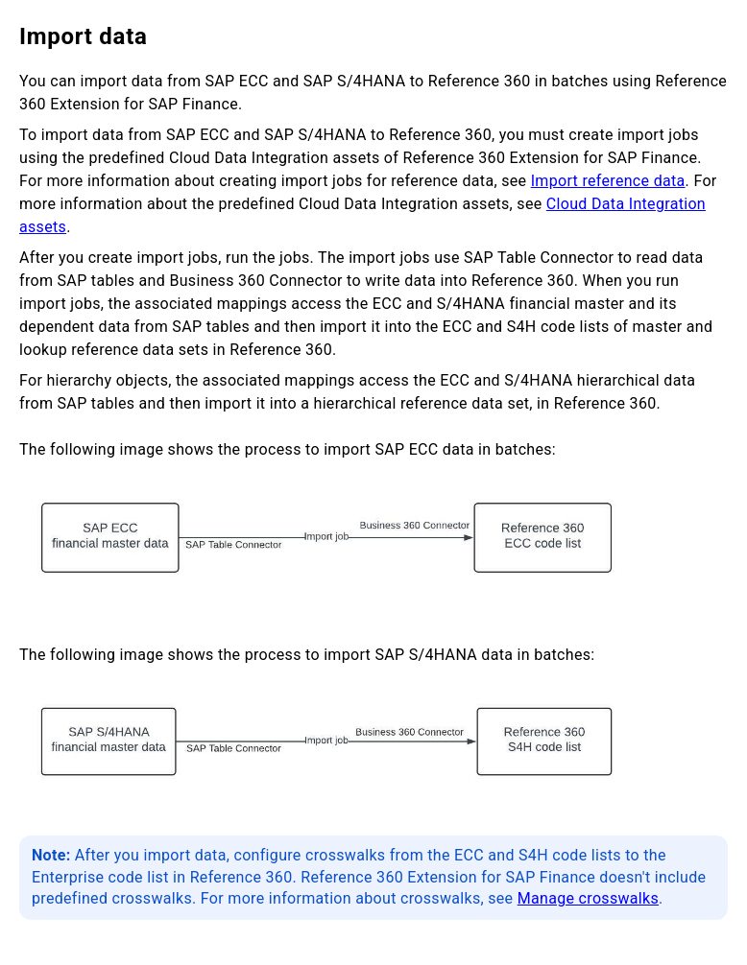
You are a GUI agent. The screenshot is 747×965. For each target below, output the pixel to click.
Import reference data (608, 181)
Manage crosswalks (588, 898)
